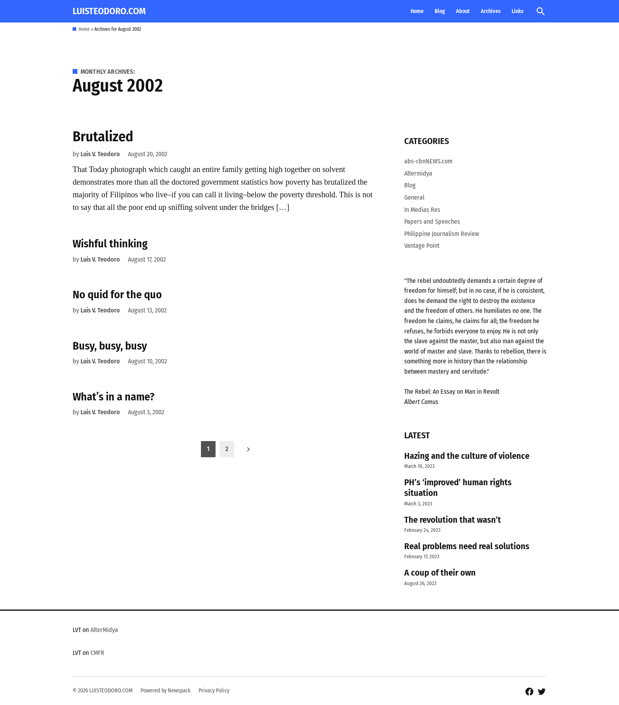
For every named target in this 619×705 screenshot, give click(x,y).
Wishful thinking (110, 243)
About (463, 11)
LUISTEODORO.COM (109, 11)
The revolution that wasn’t (452, 519)
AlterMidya (104, 630)
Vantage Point (421, 245)
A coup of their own (440, 572)
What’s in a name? (113, 396)
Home (417, 11)
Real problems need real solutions (466, 546)
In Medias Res (422, 209)
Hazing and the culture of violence (466, 456)
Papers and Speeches (432, 221)
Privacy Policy (214, 690)
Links (517, 11)
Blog (440, 11)
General (414, 197)
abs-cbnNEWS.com (428, 161)
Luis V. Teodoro (100, 154)
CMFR (97, 652)
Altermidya (418, 173)
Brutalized (103, 136)
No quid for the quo (117, 294)
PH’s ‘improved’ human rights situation (458, 487)
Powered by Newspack (166, 690)
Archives (491, 11)
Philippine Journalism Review (441, 233)
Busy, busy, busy (110, 345)
